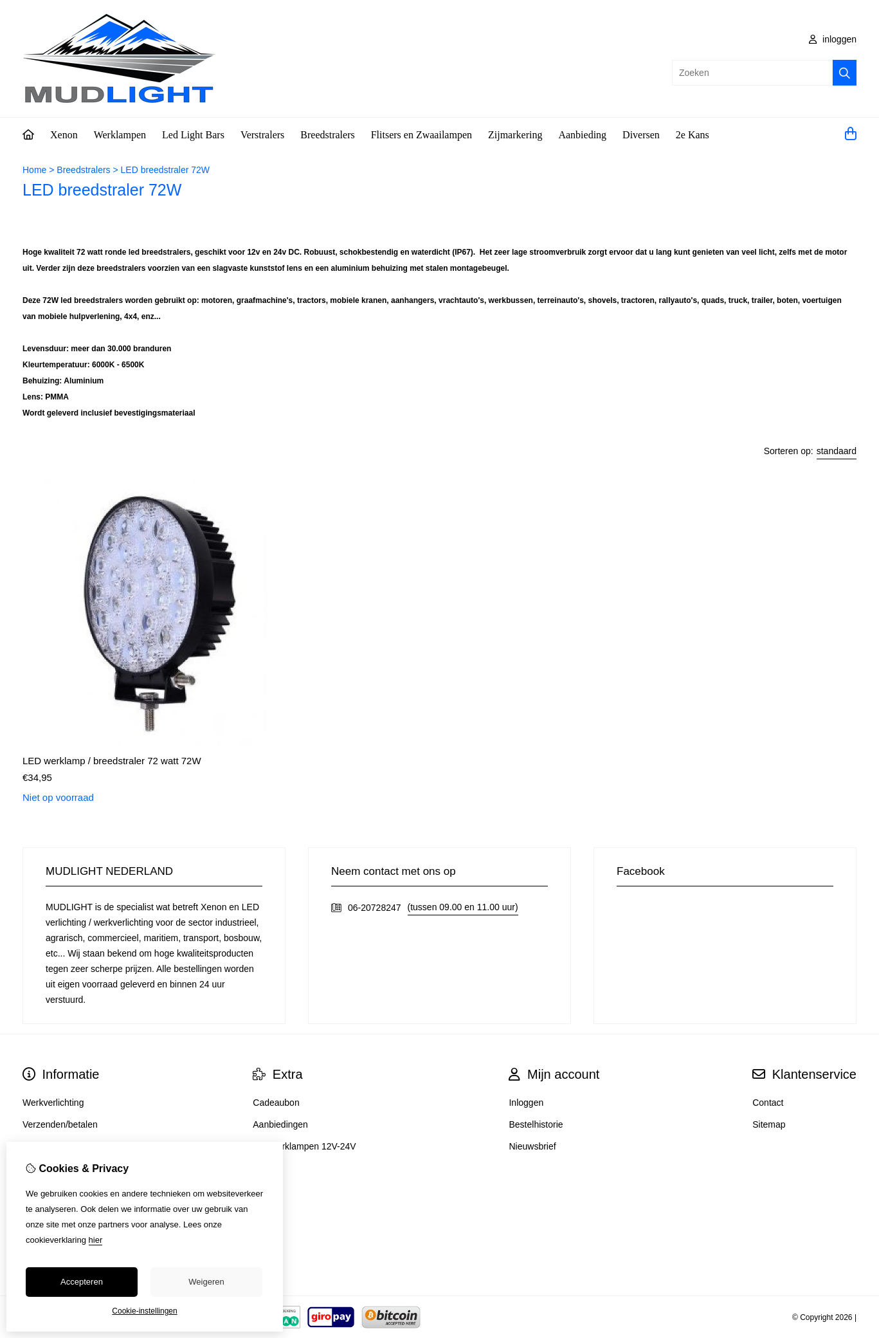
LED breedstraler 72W (165, 170)
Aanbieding (582, 134)
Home (34, 170)
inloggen (832, 39)
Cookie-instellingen (144, 1310)
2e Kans (692, 134)
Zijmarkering (515, 134)
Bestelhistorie (536, 1124)
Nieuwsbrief (532, 1146)
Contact (767, 1102)
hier (96, 1240)
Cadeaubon (276, 1102)
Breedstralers (327, 134)
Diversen (641, 134)
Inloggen (526, 1102)
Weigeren (206, 1282)
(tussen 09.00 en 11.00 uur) (463, 907)
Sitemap (768, 1124)
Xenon (64, 134)
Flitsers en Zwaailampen (421, 134)
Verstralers (262, 134)
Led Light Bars (193, 134)
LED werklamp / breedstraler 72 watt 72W (112, 760)
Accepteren (81, 1282)
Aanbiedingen (280, 1124)
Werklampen (120, 134)
